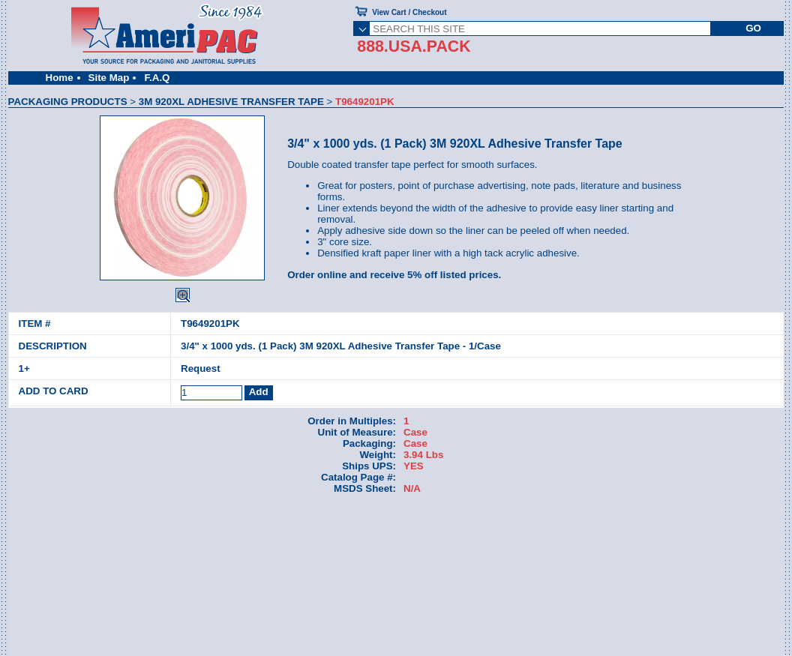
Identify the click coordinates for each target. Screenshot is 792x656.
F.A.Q (157, 77)
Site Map (109, 77)
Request (200, 368)
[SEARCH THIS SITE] (539, 28)
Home (60, 77)
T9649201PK (210, 323)
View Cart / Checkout (409, 12)
